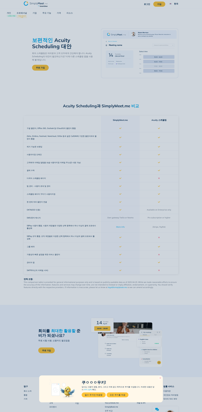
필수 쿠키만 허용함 (94, 395)
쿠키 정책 (88, 389)
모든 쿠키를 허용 (117, 395)
